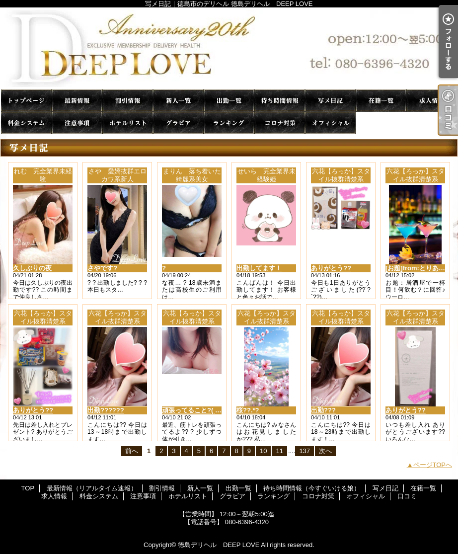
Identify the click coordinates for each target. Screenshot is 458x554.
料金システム (26, 123)
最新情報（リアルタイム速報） (77, 100)
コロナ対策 (279, 123)
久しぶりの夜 (32, 268)
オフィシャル (330, 123)
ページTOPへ (433, 465)
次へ (325, 451)
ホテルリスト (127, 123)
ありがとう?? (331, 268)
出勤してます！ (259, 268)
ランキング (229, 123)
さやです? (102, 268)
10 (263, 451)
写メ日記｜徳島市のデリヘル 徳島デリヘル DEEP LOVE (229, 48)
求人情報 (431, 100)
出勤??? (323, 410)
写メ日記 (330, 100)
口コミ (381, 123)
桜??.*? (247, 410)
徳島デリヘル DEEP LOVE (218, 545)
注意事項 (77, 123)
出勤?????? (105, 410)
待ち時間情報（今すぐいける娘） (279, 100)
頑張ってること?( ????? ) (200, 410)
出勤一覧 (229, 100)
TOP (26, 100)
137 (304, 451)
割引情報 (127, 100)
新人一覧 (178, 100)
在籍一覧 (381, 100)
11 (279, 451)
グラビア (178, 123)
